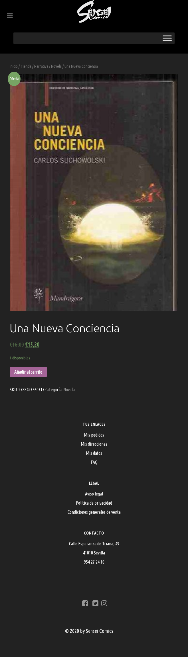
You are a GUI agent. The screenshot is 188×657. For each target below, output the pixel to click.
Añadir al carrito (28, 371)
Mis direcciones (94, 444)
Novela (56, 66)
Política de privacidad (94, 502)
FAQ (94, 462)
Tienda (26, 66)
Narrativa (41, 66)
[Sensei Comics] (94, 11)
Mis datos (94, 453)
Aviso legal (94, 493)
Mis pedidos (94, 434)
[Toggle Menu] (167, 38)
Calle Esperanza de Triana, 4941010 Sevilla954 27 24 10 (94, 552)
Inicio (14, 66)
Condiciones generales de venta (94, 512)
